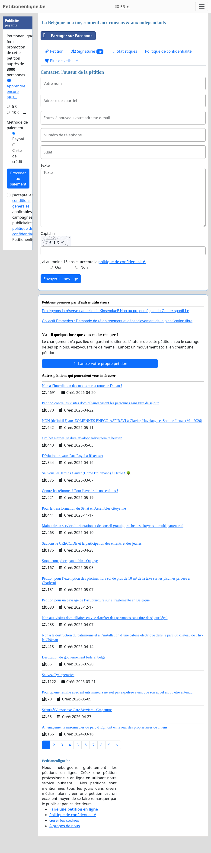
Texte (45, 165)
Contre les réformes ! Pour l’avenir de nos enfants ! (80, 491)
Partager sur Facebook (67, 36)
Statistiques (124, 51)
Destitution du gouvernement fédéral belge (74, 657)
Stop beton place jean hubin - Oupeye (70, 561)
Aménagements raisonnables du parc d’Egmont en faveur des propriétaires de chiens (104, 727)
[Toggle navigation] (201, 6)
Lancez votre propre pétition (100, 363)
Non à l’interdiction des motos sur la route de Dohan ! (82, 386)
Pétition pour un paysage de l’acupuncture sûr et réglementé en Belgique (96, 600)
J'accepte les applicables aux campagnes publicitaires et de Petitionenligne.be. (28, 217)
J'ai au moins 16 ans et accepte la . (94, 261)
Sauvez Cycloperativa (58, 675)
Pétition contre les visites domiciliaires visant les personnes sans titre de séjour (100, 403)
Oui (58, 267)
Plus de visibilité (61, 60)
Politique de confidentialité (168, 51)
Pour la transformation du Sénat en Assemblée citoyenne (84, 508)
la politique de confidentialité (27, 228)
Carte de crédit (17, 156)
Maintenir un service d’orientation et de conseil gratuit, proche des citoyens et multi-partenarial (112, 526)
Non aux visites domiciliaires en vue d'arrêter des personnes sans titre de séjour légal (105, 618)
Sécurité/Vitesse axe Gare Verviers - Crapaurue (77, 710)
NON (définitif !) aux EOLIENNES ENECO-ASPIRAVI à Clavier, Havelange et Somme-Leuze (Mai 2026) (122, 421)
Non (84, 267)
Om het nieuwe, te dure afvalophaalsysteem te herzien (82, 438)
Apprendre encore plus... (16, 89)
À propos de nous (64, 825)
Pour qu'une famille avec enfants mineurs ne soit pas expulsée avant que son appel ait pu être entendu (117, 692)
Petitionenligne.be (24, 6)
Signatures (87, 51)
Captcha (48, 233)
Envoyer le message (61, 278)
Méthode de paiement (17, 125)
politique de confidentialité (122, 261)
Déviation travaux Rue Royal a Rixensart (72, 456)
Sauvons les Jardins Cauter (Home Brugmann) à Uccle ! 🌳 (86, 473)
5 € (14, 106)
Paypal (18, 138)
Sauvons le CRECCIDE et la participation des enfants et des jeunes (92, 543)
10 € (15, 112)
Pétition (54, 51)
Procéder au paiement (18, 178)
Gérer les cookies (64, 820)
